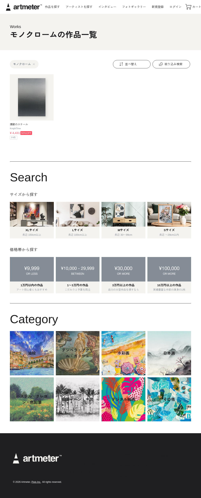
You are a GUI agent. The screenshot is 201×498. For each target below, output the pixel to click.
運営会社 (125, 476)
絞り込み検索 (170, 64)
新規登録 (158, 6)
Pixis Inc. (36, 482)
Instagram (163, 455)
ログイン (175, 6)
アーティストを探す (79, 6)
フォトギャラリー (134, 6)
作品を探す (52, 6)
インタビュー (107, 6)
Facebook (163, 467)
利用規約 (125, 455)
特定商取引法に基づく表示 (135, 465)
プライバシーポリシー (132, 460)
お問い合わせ (127, 481)
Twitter (161, 461)
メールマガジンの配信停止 (135, 471)
